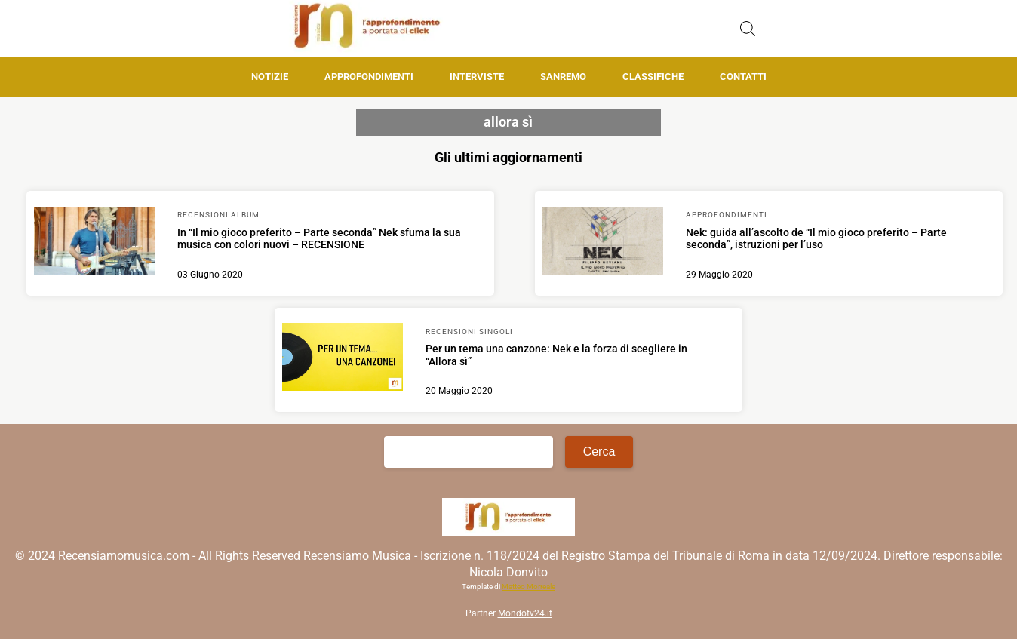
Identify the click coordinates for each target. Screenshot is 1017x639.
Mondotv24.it (525, 613)
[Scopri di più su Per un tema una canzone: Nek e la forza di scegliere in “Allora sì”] (342, 359)
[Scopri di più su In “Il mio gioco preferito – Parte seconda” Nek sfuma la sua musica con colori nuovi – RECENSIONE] (94, 243)
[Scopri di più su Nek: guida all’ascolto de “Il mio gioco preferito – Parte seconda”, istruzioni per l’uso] (602, 243)
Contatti (743, 76)
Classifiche (653, 76)
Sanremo (563, 76)
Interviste (477, 76)
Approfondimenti (368, 76)
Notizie (269, 76)
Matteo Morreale (528, 586)
